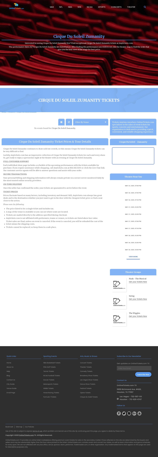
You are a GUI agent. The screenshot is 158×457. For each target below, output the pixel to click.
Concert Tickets (86, 363)
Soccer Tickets (48, 380)
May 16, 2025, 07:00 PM (133, 199)
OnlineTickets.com (26, 435)
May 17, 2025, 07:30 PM (133, 235)
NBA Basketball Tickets (51, 363)
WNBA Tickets (48, 388)
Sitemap (19, 427)
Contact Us (11, 380)
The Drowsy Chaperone (133, 190)
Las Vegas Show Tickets (89, 380)
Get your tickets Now (138, 288)
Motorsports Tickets (50, 384)
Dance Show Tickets (87, 384)
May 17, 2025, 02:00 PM (133, 214)
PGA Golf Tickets (49, 367)
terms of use (37, 431)
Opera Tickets (85, 393)
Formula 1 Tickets (49, 397)
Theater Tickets (86, 367)
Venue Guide (11, 388)
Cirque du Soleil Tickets (89, 397)
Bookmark (9, 427)
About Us (10, 367)
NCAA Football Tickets (51, 375)
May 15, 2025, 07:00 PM (133, 192)
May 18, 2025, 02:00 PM (133, 249)
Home (9, 363)
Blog (8, 375)
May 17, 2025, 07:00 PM (133, 228)
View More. (133, 263)
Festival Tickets (86, 388)
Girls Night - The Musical (133, 254)
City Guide (10, 384)
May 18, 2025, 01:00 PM (133, 242)
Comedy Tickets (86, 371)
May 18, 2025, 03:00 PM (133, 256)
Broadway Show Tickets (89, 375)
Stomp (133, 204)
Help (8, 371)
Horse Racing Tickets (51, 393)
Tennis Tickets (48, 371)
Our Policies (29, 427)
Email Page (11, 393)
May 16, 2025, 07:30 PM (133, 206)
